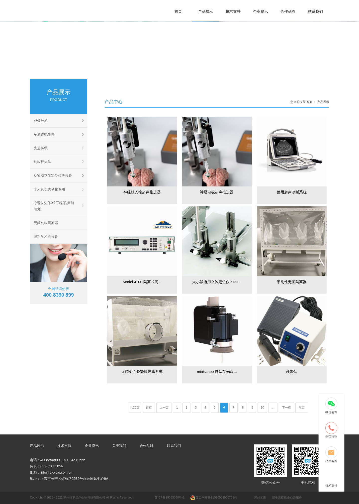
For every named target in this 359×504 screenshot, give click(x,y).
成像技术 (41, 121)
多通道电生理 (44, 134)
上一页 (164, 407)
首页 (178, 11)
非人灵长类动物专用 (49, 189)
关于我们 (119, 446)
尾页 (302, 407)
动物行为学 (42, 162)
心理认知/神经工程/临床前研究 (54, 206)
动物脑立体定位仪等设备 (53, 175)
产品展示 (205, 11)
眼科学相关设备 (46, 237)
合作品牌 (287, 11)
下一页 (286, 407)
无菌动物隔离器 (46, 223)
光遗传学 (41, 148)
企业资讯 (260, 11)
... (273, 407)
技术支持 (233, 11)
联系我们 (315, 11)
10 (262, 407)
